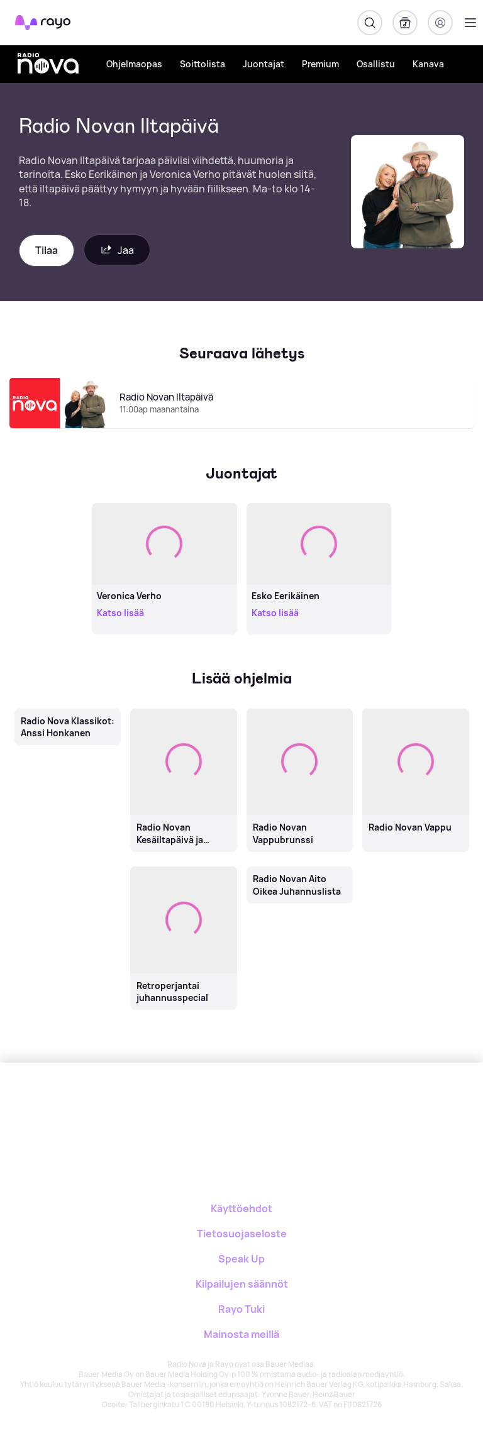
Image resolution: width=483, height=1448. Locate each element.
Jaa (117, 250)
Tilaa (46, 250)
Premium (320, 64)
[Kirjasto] (405, 22)
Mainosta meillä (241, 1334)
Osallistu (376, 64)
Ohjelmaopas (134, 64)
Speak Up (241, 1259)
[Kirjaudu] (440, 22)
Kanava (428, 64)
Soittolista (202, 64)
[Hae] (369, 22)
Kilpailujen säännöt (242, 1284)
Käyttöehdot (241, 1208)
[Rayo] (191, 1106)
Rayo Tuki (241, 1309)
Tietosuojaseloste (242, 1234)
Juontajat (263, 64)
